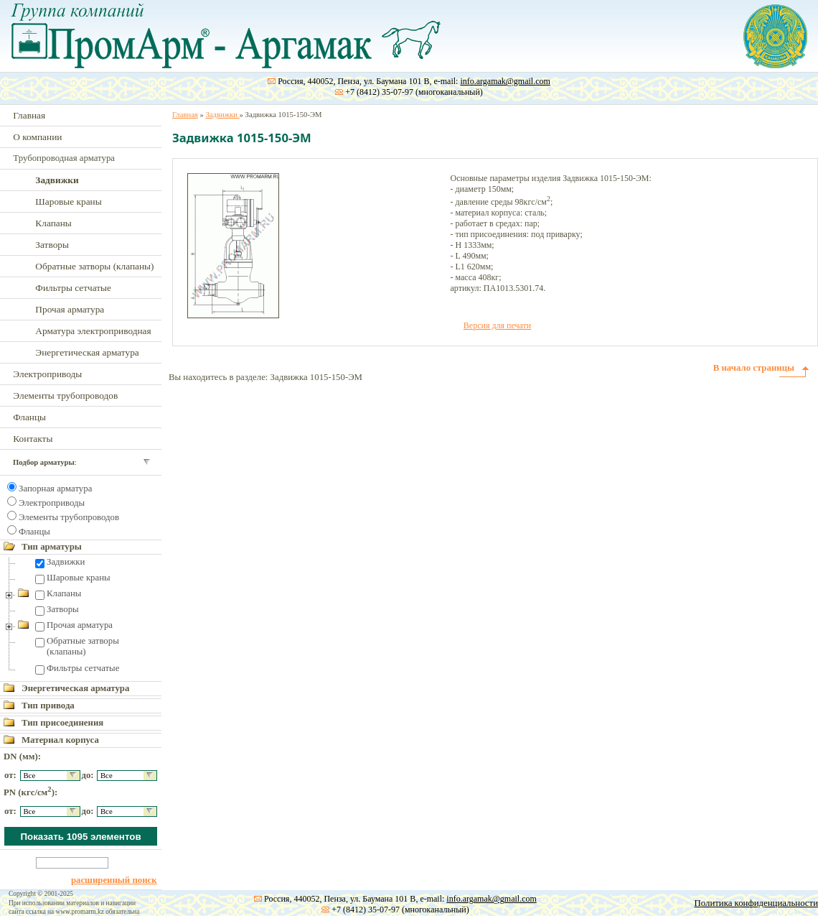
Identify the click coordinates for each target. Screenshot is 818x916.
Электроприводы (47, 374)
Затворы (52, 244)
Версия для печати (497, 325)
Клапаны (53, 223)
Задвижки (66, 562)
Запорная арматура (55, 489)
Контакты (32, 438)
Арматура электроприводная (93, 330)
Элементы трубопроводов (65, 395)
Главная (29, 115)
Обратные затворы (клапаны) (94, 266)
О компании (37, 136)
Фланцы (29, 417)
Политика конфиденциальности (756, 903)
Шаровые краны (68, 201)
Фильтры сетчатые (73, 287)
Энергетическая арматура (86, 352)
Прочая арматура (69, 309)
